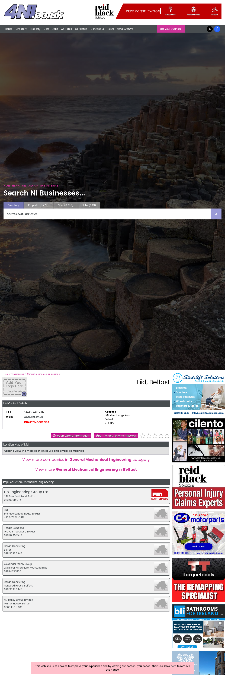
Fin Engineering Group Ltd (26, 491)
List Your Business (170, 29)
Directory (21, 29)
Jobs (55, 29)
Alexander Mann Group (18, 564)
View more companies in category (86, 459)
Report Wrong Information (72, 435)
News (111, 29)
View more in (86, 469)
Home (8, 29)
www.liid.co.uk (33, 416)
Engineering (18, 374)
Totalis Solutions (14, 528)
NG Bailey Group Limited (18, 600)
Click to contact (36, 422)
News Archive (125, 29)
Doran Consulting (14, 546)
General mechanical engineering (43, 374)
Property (35, 29)
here (173, 666)
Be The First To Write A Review (117, 435)
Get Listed (81, 29)
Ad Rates (66, 29)
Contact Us (97, 29)
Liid (6, 510)
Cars (46, 29)
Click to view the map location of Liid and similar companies (44, 451)
